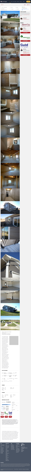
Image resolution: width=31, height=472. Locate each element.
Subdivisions (2, 450)
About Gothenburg (7, 450)
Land (13, 1)
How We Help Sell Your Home (13, 449)
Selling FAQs (12, 446)
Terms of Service (16, 469)
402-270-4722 (24, 29)
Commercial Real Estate (2, 449)
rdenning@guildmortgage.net (26, 52)
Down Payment (13, 404)
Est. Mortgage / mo (25, 9)
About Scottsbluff (7, 455)
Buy (10, 1)
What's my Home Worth (12, 445)
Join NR (23, 1)
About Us (21, 1)
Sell (11, 1)
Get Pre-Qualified (2, 416)
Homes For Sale (2, 445)
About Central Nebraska (7, 453)
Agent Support (18, 449)
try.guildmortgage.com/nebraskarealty (26, 53)
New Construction (2, 447)
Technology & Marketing (17, 452)
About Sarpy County (7, 448)
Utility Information (7, 457)
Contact (28, 1)
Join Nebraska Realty (17, 445)
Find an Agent (2, 451)
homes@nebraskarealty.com (26, 19)
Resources (18, 1)
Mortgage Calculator (2, 452)
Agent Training (18, 450)
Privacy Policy (20, 469)
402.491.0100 (24, 18)
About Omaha (7, 445)
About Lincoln (7, 446)
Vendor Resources (7, 459)
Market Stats (7, 460)
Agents (15, 1)
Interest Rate (13, 409)
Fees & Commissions (17, 448)
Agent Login (24, 469)
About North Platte (7, 452)
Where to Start (18, 446)
